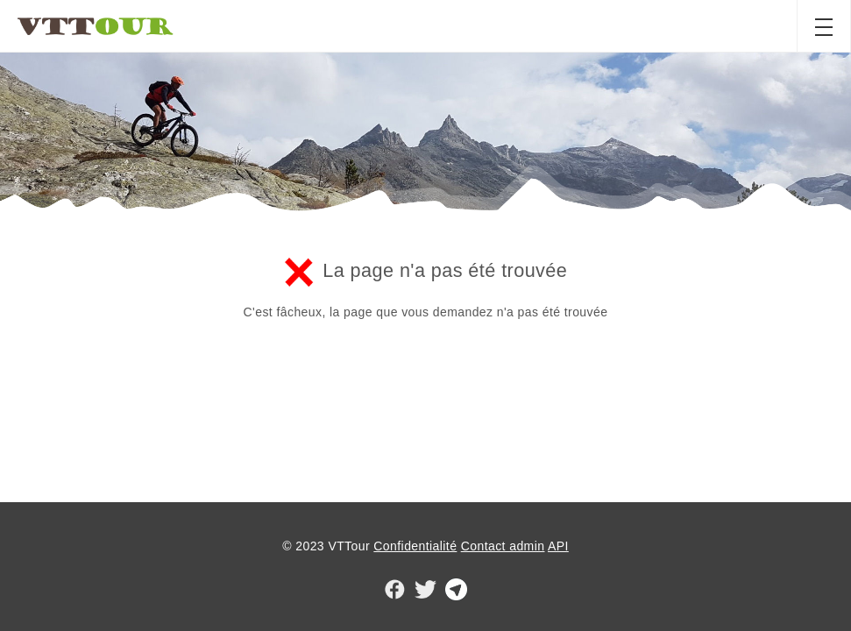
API (558, 546)
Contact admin (503, 546)
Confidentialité (415, 546)
